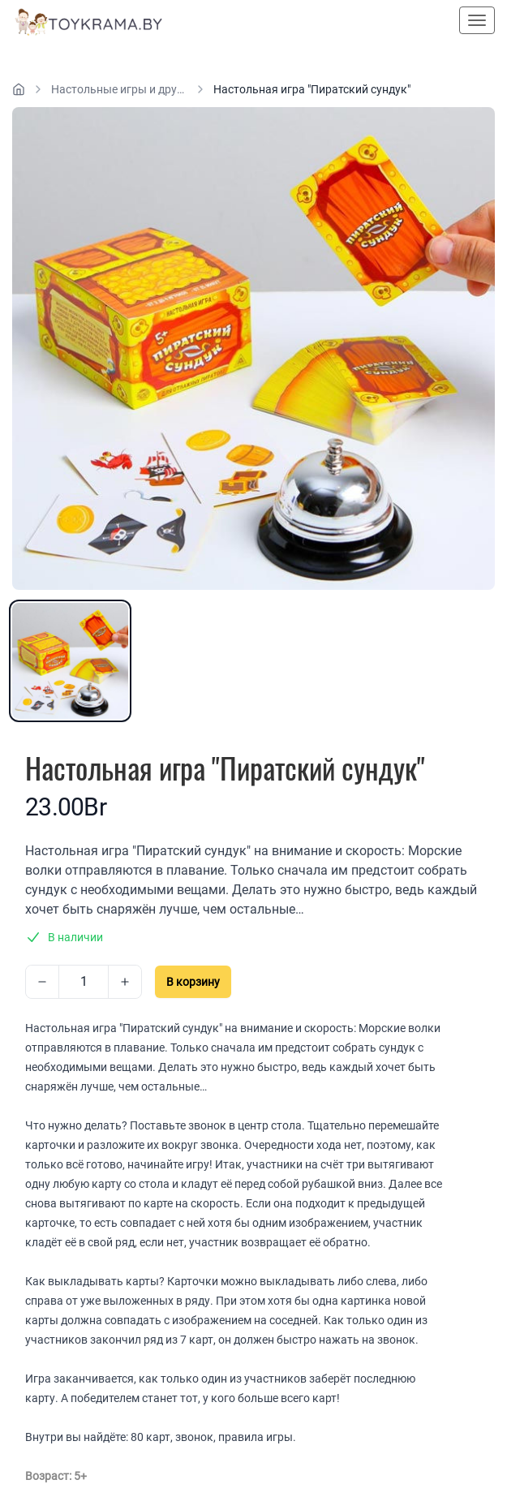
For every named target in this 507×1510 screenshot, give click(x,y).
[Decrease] (42, 982)
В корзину (193, 981)
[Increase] (125, 982)
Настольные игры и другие (119, 89)
